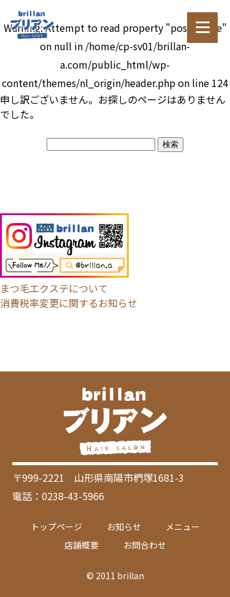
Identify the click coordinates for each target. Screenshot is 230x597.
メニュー (183, 526)
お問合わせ (144, 545)
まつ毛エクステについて (54, 288)
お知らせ (124, 526)
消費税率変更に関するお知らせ (68, 302)
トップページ (56, 526)
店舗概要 (81, 545)
